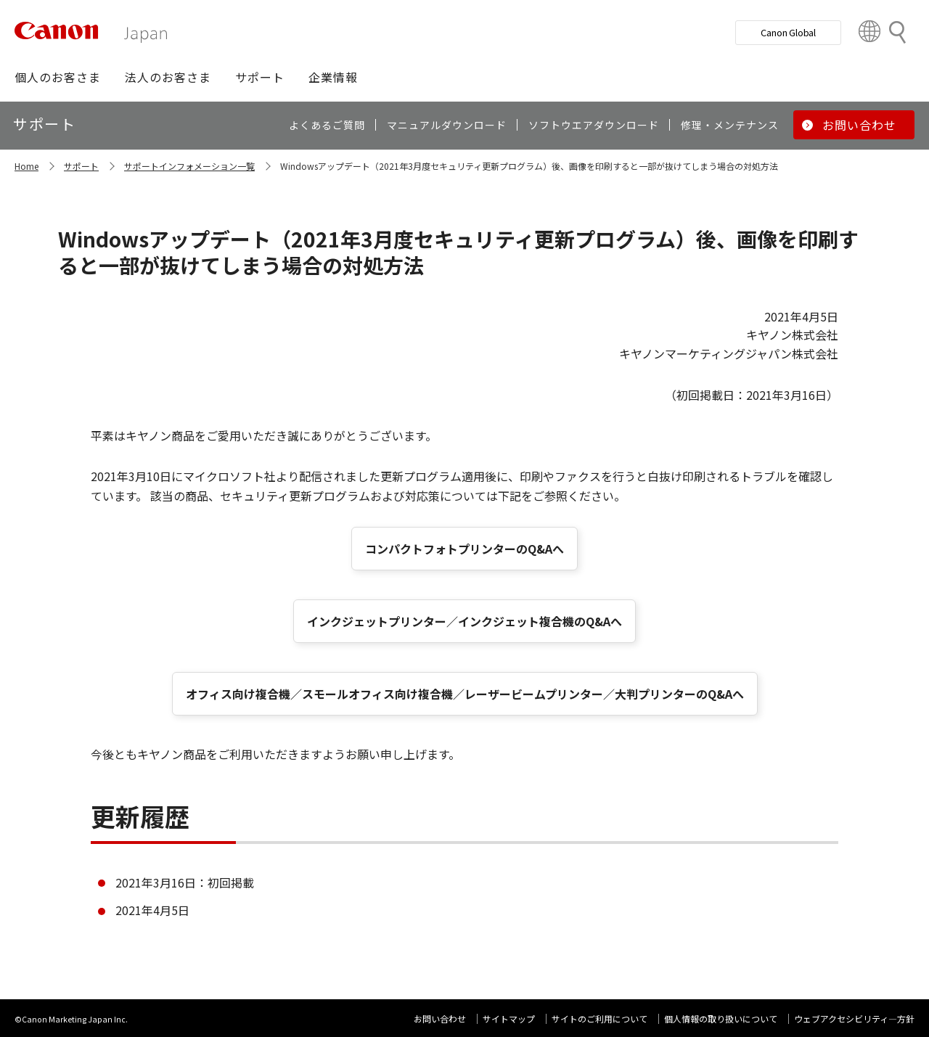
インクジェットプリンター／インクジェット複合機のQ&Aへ (464, 621)
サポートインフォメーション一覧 (189, 166)
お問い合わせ (440, 1018)
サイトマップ (509, 1018)
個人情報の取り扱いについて (720, 1018)
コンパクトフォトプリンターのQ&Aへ (464, 548)
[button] (58, 77)
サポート (81, 166)
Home (26, 166)
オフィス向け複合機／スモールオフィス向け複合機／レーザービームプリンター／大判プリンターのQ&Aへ (465, 693)
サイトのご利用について (599, 1018)
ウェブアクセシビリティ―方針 (854, 1018)
